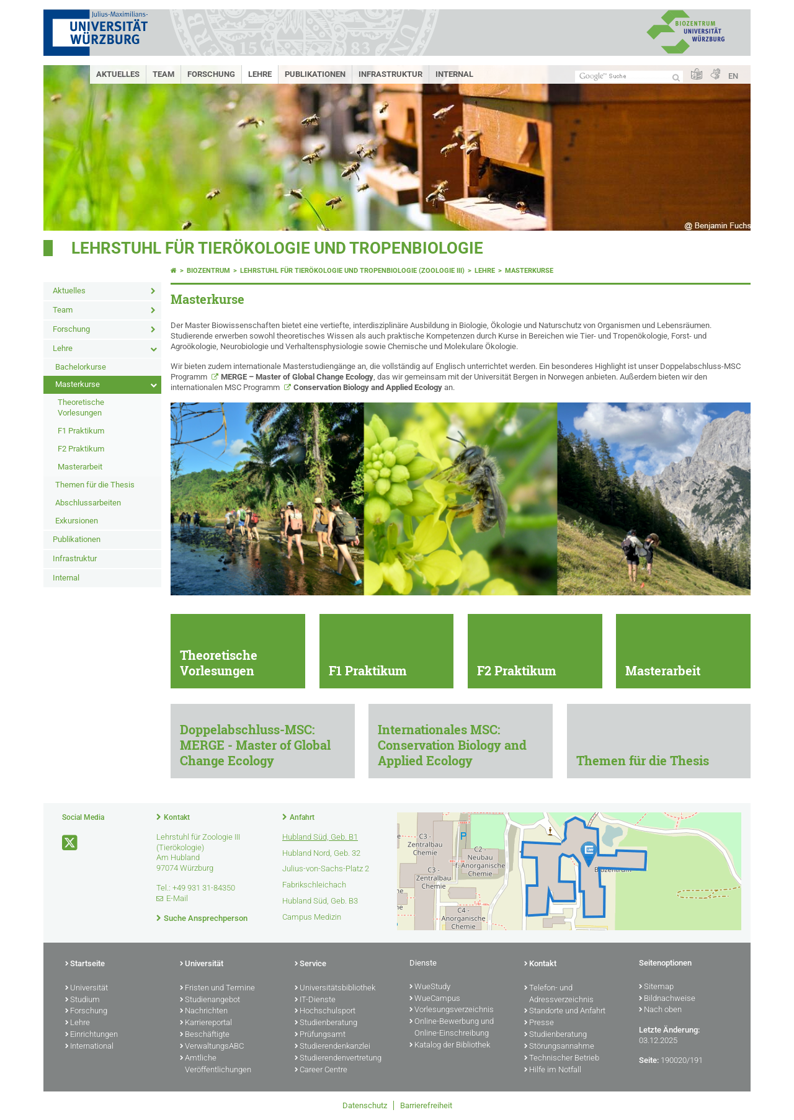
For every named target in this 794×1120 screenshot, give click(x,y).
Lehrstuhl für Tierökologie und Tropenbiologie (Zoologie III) (352, 271)
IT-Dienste (315, 1000)
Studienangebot (210, 1000)
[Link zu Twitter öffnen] (70, 843)
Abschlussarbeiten (88, 502)
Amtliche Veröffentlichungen (215, 1064)
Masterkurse (77, 384)
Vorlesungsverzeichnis (451, 1010)
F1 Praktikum (81, 430)
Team (163, 74)
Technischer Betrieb (561, 1058)
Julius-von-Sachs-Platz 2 (325, 868)
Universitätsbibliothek (335, 988)
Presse (539, 1023)
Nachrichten (204, 1011)
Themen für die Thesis (95, 484)
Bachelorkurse (80, 366)
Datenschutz (364, 1105)
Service (310, 964)
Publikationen (315, 74)
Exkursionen (76, 520)
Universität (86, 988)
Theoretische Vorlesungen (81, 407)
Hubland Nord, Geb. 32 (321, 853)
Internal (454, 74)
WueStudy (429, 987)
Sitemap (656, 987)
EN (733, 76)
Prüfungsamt (320, 1035)
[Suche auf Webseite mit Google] (629, 76)
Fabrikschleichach (314, 884)
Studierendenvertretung (338, 1058)
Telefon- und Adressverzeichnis (559, 994)
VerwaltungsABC (212, 1046)
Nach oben (660, 1010)
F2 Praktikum (81, 448)
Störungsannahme (559, 1046)
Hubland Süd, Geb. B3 (320, 900)
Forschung (211, 74)
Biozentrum (208, 271)
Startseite (85, 964)
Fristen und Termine (217, 988)
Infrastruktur (390, 74)
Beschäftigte (205, 1035)
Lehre (260, 74)
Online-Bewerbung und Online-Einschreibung (451, 1027)
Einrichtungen (91, 1035)
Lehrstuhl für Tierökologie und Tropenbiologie (277, 248)
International (89, 1046)
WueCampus (434, 999)
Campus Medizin (311, 917)
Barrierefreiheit (426, 1105)
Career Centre (321, 1070)
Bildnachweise (667, 999)
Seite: (649, 1060)
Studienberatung (326, 1023)
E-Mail (177, 898)
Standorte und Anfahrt (564, 1011)
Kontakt (177, 817)
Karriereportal (206, 1023)
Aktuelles (118, 74)
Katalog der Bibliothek (449, 1045)
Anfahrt (302, 817)
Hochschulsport (325, 1011)
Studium (82, 1000)
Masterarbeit (80, 466)
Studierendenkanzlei (332, 1046)
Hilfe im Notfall (552, 1070)
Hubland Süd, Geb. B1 (320, 837)
